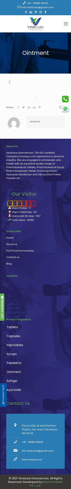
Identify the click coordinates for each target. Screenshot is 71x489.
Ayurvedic (14, 390)
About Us (11, 244)
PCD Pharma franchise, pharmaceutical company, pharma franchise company (33, 298)
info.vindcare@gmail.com (38, 7)
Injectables (15, 345)
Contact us (13, 257)
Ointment (14, 372)
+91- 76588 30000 (37, 3)
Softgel (12, 381)
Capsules (13, 336)
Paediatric (14, 363)
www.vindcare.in (32, 459)
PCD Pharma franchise (20, 251)
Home (10, 238)
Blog (9, 263)
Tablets (12, 327)
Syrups (12, 354)
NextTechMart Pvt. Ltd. (46, 483)
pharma (35, 121)
